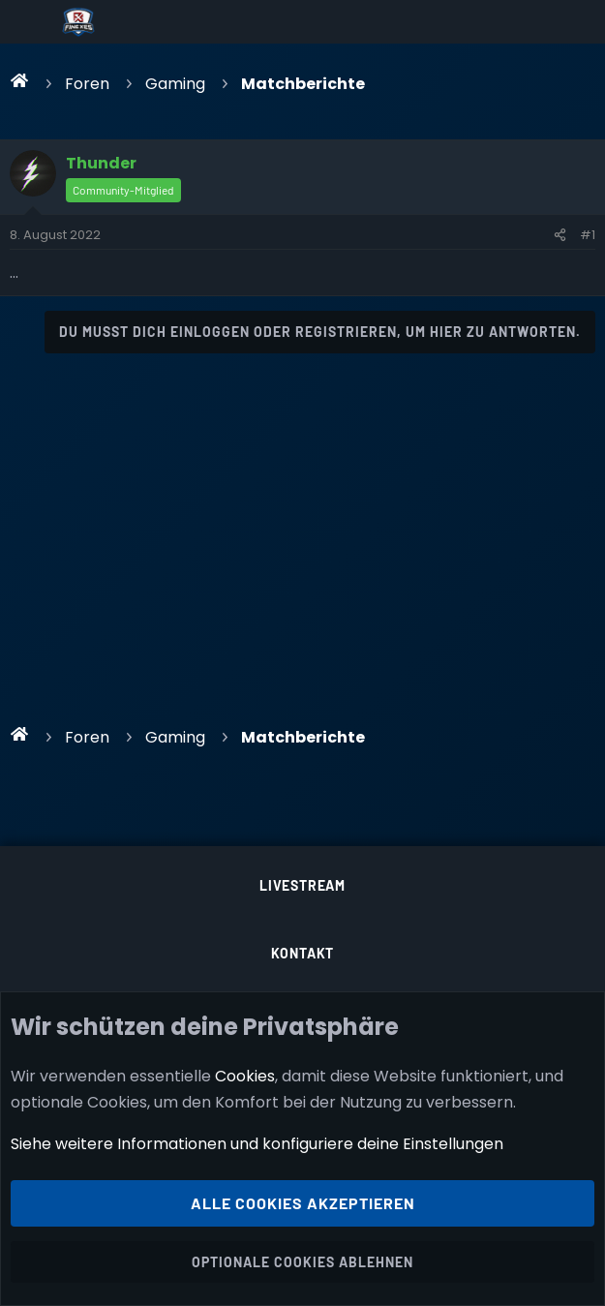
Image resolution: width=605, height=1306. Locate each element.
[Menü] (30, 22)
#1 (587, 235)
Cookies (245, 1075)
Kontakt (303, 953)
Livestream (302, 885)
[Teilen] (560, 235)
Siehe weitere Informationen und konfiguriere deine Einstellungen (257, 1144)
